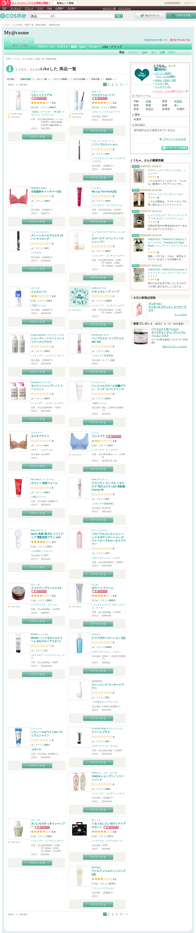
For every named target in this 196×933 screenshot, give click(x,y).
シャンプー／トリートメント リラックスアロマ (48, 340)
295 (107, 251)
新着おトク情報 (65, 3)
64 (45, 445)
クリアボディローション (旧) (108, 637)
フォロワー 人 (163, 86)
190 (46, 201)
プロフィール (45, 46)
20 (106, 154)
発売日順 (95, 79)
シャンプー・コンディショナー (108, 255)
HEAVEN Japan (38, 188)
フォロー (94, 46)
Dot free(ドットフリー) (42, 479)
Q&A (49, 8)
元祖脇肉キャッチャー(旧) (46, 191)
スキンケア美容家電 (103, 355)
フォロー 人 (162, 83)
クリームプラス (101, 732)
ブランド (29, 8)
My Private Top (181, 40)
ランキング (15, 8)
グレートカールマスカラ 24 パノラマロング (47, 237)
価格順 (109, 79)
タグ (153, 52)
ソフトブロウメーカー (105, 144)
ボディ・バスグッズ (42, 450)
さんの (170, 91)
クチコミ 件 (163, 73)
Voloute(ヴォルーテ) (41, 382)
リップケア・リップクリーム (107, 205)
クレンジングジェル (103, 888)
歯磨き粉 (36, 749)
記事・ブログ (167, 52)
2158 (107, 301)
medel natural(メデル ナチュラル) (47, 335)
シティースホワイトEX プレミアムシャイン (47, 734)
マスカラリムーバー (103, 95)
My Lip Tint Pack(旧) (104, 191)
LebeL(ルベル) (99, 288)
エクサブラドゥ (40, 436)
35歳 (148, 101)
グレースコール (99, 530)
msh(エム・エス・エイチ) (104, 772)
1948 (107, 647)
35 (106, 697)
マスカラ (36, 252)
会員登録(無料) (172, 3)
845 (48, 600)
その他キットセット (42, 551)
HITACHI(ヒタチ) (100, 335)
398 (107, 789)
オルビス (96, 634)
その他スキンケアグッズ (105, 702)
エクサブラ (36, 432)
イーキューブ (98, 382)
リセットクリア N (41, 95)
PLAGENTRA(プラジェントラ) (107, 728)
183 (46, 351)
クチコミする (37, 136)
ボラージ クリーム (102, 587)
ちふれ (95, 584)
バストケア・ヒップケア (105, 450)
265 (46, 398)
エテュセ (35, 288)
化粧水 (35, 112)
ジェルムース (39, 291)
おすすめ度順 (79, 79)
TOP (4, 8)
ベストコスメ (124, 8)
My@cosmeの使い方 (155, 40)
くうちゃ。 (45, 69)
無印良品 (96, 867)
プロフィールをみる (174, 138)
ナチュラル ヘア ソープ (105, 291)
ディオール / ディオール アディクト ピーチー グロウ (167, 307)
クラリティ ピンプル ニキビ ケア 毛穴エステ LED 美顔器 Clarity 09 (108, 486)
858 (46, 745)
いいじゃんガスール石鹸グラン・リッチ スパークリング (109, 387)
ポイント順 (42, 79)
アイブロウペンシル (103, 158)
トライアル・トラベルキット (107, 840)
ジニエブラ (98, 436)
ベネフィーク (37, 91)
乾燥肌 (178, 101)
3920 (111, 600)
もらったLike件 (166, 76)
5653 (51, 107)
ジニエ (95, 432)
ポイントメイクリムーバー (106, 112)
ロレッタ (35, 584)
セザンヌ (96, 91)
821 (107, 398)
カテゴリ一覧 (109, 8)
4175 (111, 883)
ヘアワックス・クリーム (44, 605)
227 (109, 836)
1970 (112, 107)
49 (106, 741)
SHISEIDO (97, 681)
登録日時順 (26, 79)
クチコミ (62, 46)
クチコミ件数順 (60, 79)
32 (106, 351)
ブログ (40, 8)
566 (46, 492)
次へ (122, 84)
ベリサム (96, 188)
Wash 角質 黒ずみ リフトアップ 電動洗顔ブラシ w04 (47, 535)
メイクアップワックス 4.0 (46, 587)
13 (106, 553)
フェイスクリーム (102, 605)
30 (45, 248)
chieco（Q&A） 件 (165, 80)
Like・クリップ (112, 46)
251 (48, 546)
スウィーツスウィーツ (103, 141)
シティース (36, 728)
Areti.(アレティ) (99, 479)
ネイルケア (37, 655)
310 (109, 445)
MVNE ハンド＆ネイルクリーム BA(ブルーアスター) (47, 639)
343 (107, 201)
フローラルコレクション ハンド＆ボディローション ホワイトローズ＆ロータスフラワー (109, 539)
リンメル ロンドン (40, 232)
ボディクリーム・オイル (105, 746)
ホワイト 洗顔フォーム (44, 483)
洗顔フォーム (38, 305)
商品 (121, 52)
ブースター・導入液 (50, 112)
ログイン (189, 3)
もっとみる (181, 314)
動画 (74, 46)
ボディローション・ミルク (106, 558)
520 (48, 836)
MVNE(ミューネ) (39, 634)
